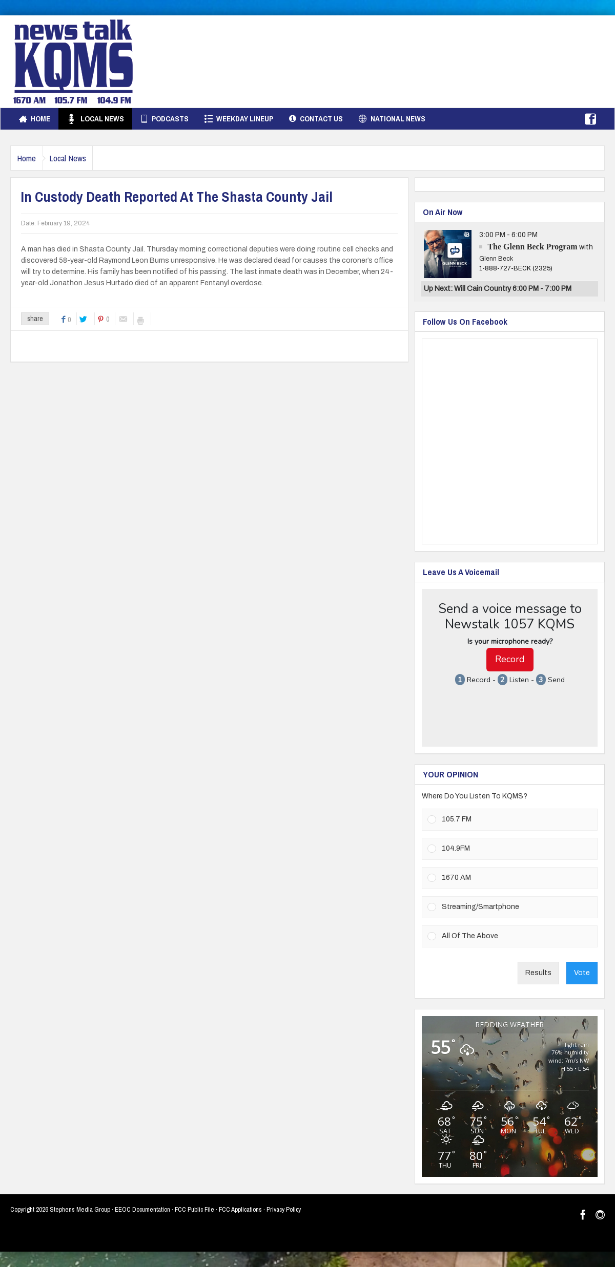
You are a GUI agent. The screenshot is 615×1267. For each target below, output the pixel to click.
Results (538, 973)
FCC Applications (240, 1209)
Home (34, 119)
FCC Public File (194, 1209)
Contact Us (316, 119)
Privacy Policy (283, 1209)
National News (392, 119)
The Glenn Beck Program (532, 246)
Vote (582, 973)
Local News (95, 119)
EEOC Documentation (142, 1209)
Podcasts (164, 119)
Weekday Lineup (238, 119)
